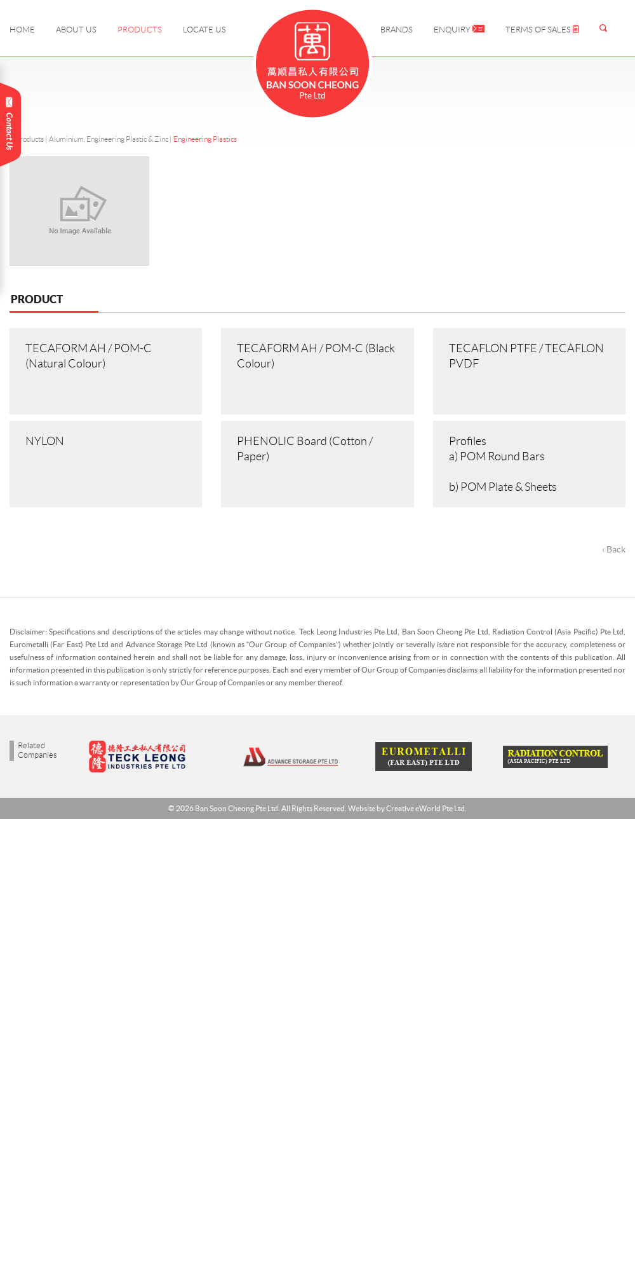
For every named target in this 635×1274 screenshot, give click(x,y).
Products (139, 29)
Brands (396, 29)
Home (22, 29)
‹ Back (613, 549)
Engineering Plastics (205, 139)
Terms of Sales (541, 29)
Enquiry (459, 29)
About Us (76, 29)
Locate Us (204, 29)
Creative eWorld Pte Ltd (425, 808)
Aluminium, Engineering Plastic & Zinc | (111, 139)
